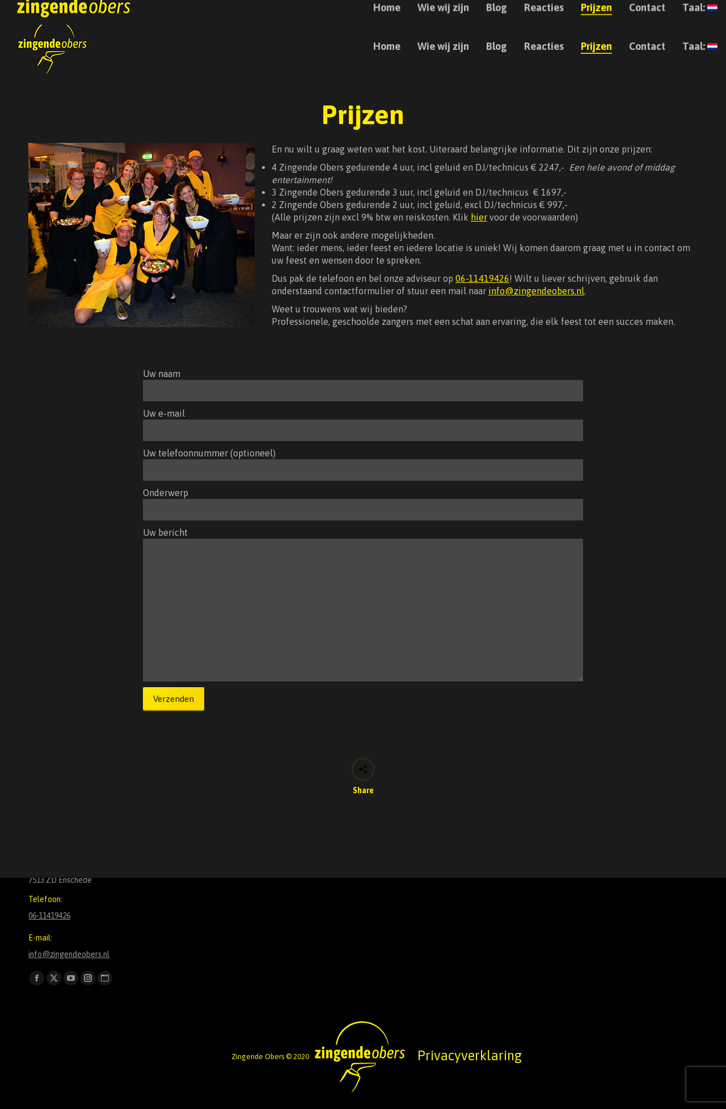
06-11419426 (482, 278)
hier (479, 217)
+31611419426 (554, 10)
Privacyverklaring (469, 1055)
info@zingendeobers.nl (627, 10)
